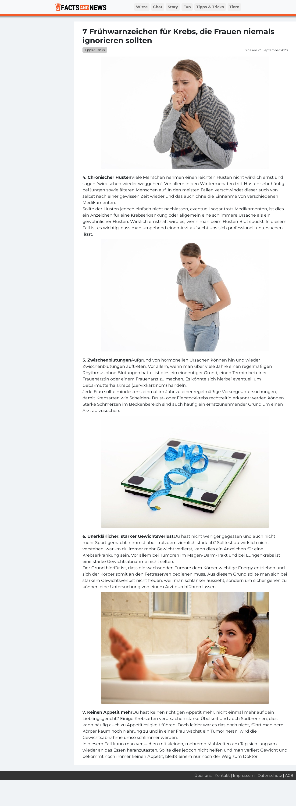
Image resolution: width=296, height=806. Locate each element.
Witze (142, 7)
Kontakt (222, 775)
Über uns (203, 775)
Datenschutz (270, 775)
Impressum (244, 775)
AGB (289, 775)
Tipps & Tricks (210, 7)
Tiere (234, 7)
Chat (157, 7)
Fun (187, 7)
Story (173, 7)
